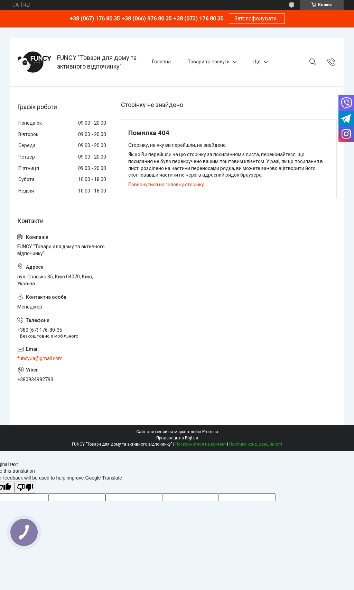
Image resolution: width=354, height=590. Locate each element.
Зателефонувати (256, 18)
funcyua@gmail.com (40, 358)
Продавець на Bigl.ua (177, 438)
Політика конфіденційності (255, 444)
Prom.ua (210, 431)
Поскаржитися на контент (200, 444)
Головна (161, 61)
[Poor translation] (25, 488)
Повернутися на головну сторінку (166, 184)
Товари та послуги (209, 61)
